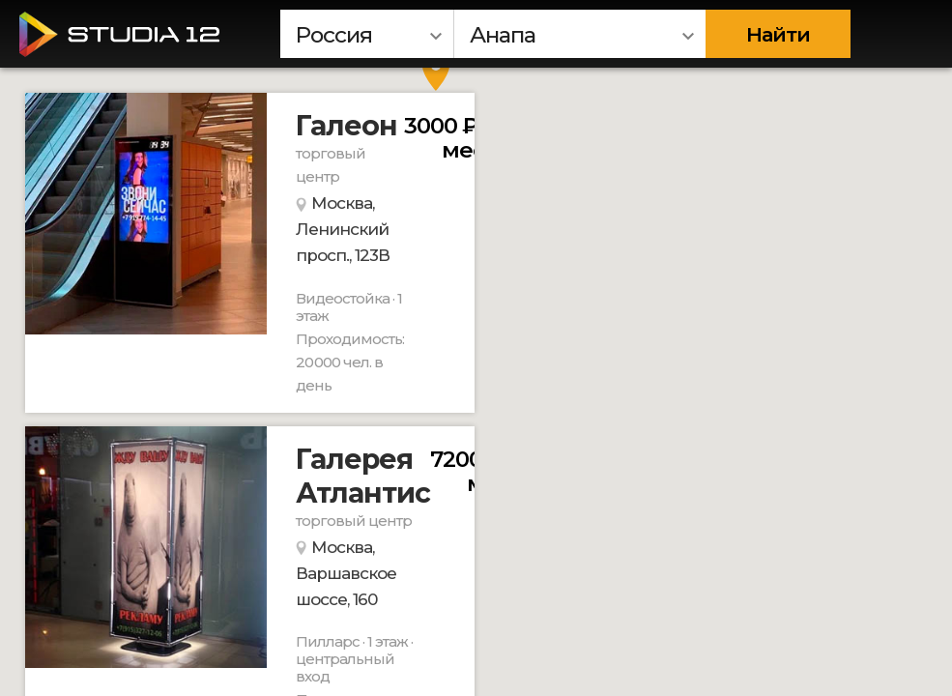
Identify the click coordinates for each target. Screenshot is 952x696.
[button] (435, 71)
